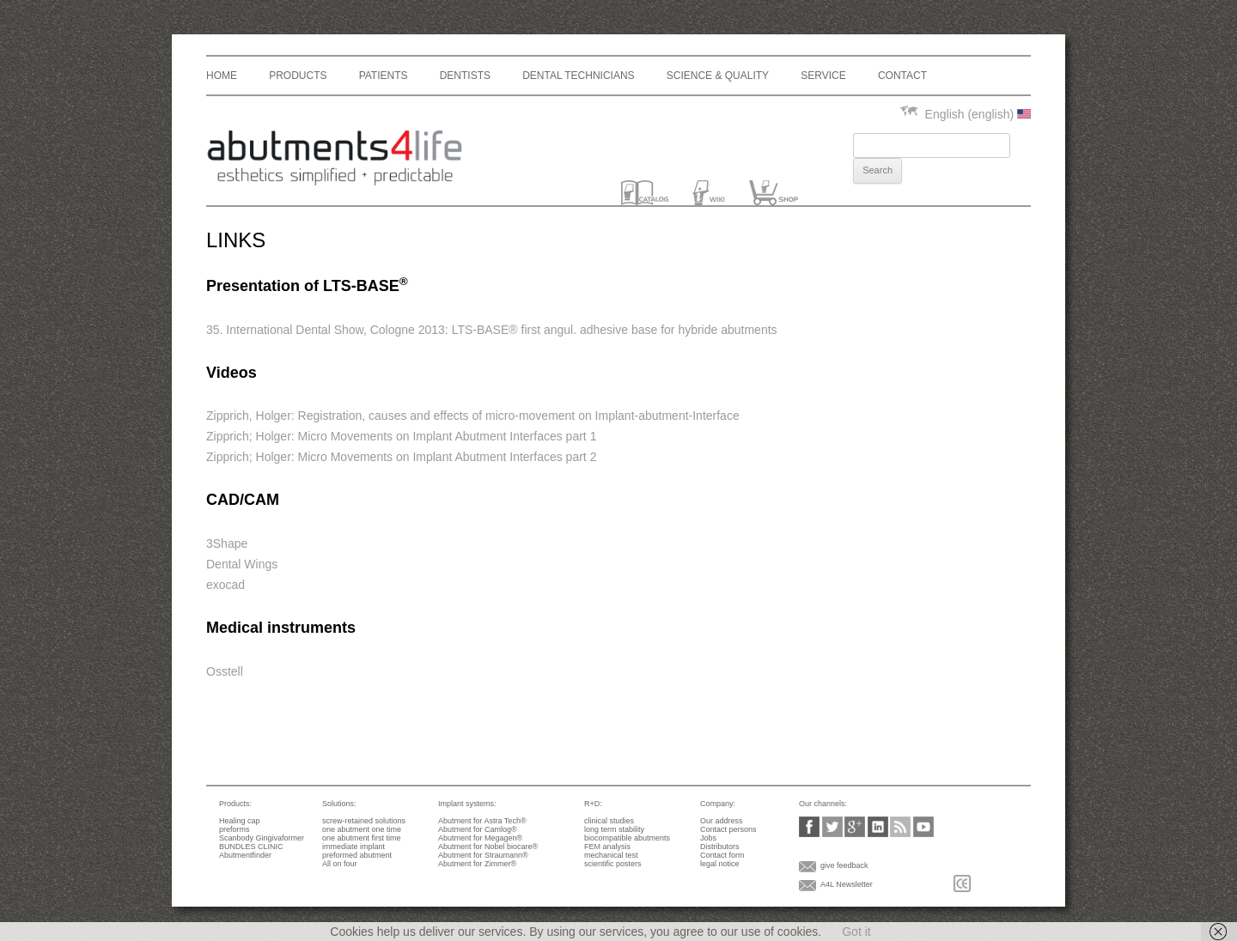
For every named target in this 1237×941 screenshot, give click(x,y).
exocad (225, 585)
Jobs (708, 838)
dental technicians (578, 76)
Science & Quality (718, 76)
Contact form (722, 855)
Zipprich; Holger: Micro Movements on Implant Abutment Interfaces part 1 (401, 436)
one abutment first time (361, 838)
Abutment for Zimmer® (477, 863)
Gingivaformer (280, 838)
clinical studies (609, 821)
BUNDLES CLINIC (251, 846)
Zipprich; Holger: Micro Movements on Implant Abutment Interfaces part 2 (401, 457)
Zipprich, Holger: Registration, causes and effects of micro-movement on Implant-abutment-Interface (473, 415)
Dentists (465, 76)
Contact (902, 76)
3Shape (226, 543)
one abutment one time (361, 829)
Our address (721, 821)
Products (297, 76)
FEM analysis (607, 846)
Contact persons (728, 829)
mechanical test (611, 855)
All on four (339, 863)
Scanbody (236, 838)
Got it (856, 931)
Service (823, 76)
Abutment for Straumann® (483, 855)
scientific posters (613, 863)
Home (221, 76)
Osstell (224, 671)
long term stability (614, 829)
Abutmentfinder (245, 855)
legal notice (720, 863)
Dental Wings (241, 564)
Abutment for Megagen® (480, 838)
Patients (383, 76)
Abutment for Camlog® (477, 829)
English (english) (965, 114)
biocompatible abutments (627, 838)
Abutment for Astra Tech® (482, 821)
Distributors (720, 846)
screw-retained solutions (363, 821)
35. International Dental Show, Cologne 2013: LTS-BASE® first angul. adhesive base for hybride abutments (491, 330)
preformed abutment (357, 855)
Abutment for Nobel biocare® (488, 846)
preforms (234, 829)
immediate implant (353, 846)
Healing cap (239, 821)
